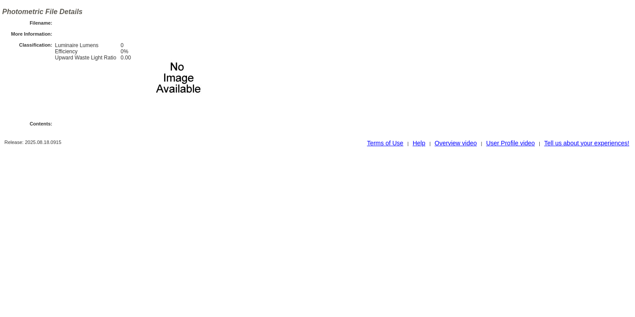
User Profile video (510, 143)
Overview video (456, 143)
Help (419, 143)
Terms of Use (385, 143)
